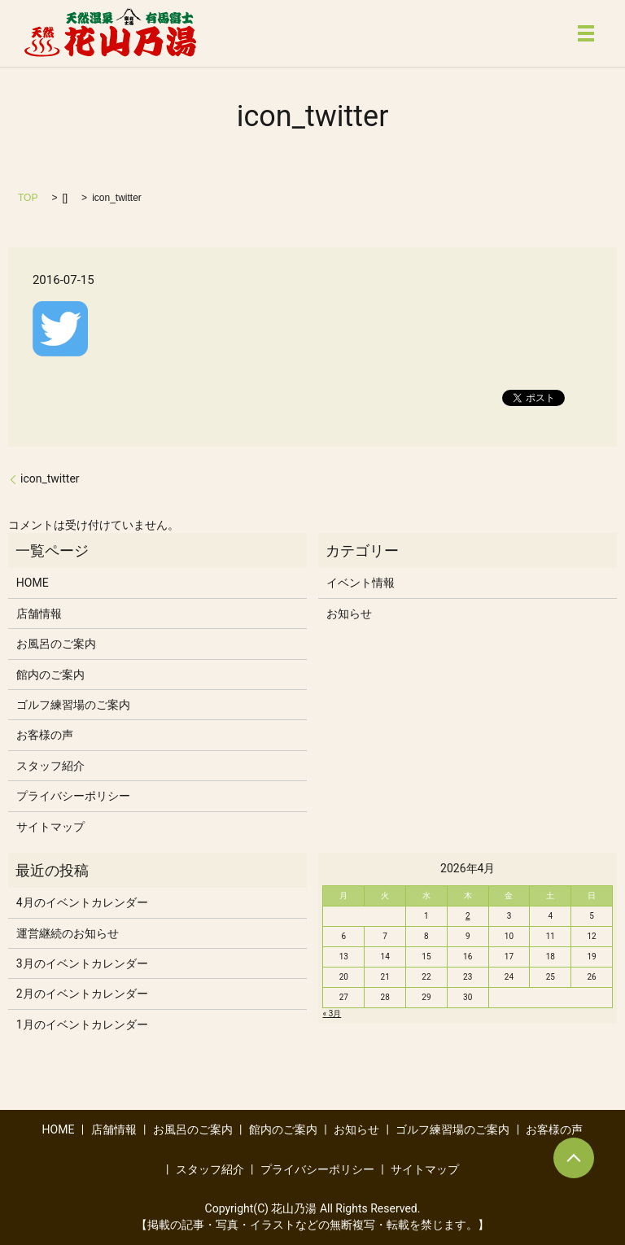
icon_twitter (50, 478)
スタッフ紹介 (50, 765)
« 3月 (331, 1013)
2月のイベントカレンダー (82, 993)
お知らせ (349, 613)
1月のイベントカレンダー (82, 1024)
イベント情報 (360, 582)
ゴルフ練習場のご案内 (73, 704)
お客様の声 (44, 734)
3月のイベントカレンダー (82, 963)
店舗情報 (39, 613)
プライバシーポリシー (73, 795)
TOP (27, 197)
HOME (32, 582)
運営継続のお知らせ (67, 933)
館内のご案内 (50, 674)
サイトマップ (50, 826)
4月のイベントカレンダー (82, 902)
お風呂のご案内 (56, 643)
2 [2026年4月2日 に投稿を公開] (467, 915)
